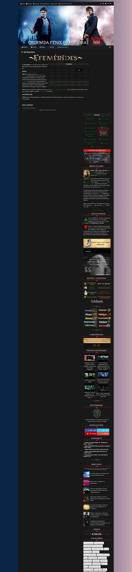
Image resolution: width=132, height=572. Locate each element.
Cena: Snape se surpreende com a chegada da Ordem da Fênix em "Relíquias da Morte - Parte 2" (103, 304)
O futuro (105, 81)
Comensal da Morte (88, 122)
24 (77, 77)
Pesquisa (36, 4)
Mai (74, 83)
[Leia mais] (106, 161)
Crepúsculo (96, 490)
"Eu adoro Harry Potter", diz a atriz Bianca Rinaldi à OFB (95, 394)
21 (66, 77)
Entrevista (104, 502)
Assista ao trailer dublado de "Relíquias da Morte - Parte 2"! (95, 381)
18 (77, 74)
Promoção (94, 529)
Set (66, 86)
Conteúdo (56, 552)
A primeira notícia (91, 62)
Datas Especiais (102, 496)
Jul (58, 86)
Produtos (94, 526)
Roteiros (100, 532)
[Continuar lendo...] (97, 149)
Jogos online (53, 4)
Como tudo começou (91, 57)
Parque (95, 523)
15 (66, 74)
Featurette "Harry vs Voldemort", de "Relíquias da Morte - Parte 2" (89, 333)
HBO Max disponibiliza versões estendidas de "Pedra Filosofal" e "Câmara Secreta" (99, 429)
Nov (74, 86)
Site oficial (94, 535)
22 (70, 77)
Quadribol (52, 77)
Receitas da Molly (63, 48)
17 (73, 74)
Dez (77, 86)
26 (62, 80)
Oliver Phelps (102, 520)
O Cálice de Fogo (88, 517)
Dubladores (104, 499)
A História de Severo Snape (89, 318)
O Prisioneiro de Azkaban (90, 520)
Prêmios (101, 529)
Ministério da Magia (42, 74)
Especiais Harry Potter (94, 505)
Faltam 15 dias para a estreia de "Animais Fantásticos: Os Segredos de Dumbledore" (99, 453)
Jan (58, 83)
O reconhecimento (91, 78)
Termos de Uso (94, 552)
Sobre (70, 552)
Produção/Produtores (103, 526)
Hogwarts (88, 120)
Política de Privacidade (65, 4)
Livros (34, 48)
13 (58, 74)
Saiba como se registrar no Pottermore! (97, 421)
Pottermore (87, 526)
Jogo (94, 514)
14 (62, 74)
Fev (62, 83)
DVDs (85, 496)
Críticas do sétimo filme (103, 493)
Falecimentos (98, 508)
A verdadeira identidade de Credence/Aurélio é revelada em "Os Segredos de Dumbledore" (100, 461)
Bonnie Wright (87, 490)
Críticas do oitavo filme (89, 493)
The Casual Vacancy (103, 535)
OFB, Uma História (98, 85)
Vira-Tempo (98, 541)
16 (70, 74)
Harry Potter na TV (93, 511)
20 (62, 77)
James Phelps (87, 514)
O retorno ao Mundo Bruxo (104, 62)
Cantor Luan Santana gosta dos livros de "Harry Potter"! (95, 390)
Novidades (104, 514)
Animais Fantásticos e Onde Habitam (93, 484)
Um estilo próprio (91, 66)
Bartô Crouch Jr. (102, 120)
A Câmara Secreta (88, 481)
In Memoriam (105, 78)
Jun (77, 83)
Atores (106, 487)
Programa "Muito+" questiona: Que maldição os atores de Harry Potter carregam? (90, 304)
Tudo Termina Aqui (88, 541)
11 (73, 71)
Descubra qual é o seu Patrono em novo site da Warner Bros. (99, 413)
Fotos (85, 511)
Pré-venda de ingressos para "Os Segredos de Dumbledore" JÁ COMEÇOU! (99, 445)
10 (70, 71)
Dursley (104, 144)
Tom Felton (87, 538)
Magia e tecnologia (104, 66)
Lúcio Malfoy (30, 87)
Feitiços (51, 48)
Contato (29, 4)
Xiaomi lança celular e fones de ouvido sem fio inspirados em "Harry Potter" (100, 437)
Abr (70, 83)
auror (92, 110)
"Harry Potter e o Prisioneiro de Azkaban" (31, 107)
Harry (93, 144)
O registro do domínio (91, 74)
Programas (87, 529)
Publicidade (87, 532)
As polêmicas (104, 70)
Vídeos (25, 48)
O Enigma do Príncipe (100, 517)
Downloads (96, 499)
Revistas (94, 532)
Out (70, 86)
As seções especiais (91, 70)
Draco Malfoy (43, 89)
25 (58, 80)
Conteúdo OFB (44, 4)
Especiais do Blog (88, 508)
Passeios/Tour (103, 523)
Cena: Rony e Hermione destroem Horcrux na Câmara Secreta (103, 318)
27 (66, 80)
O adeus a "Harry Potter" (91, 81)
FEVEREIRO (68, 65)
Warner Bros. (87, 543)
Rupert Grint (87, 535)
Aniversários (87, 487)
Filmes (43, 48)
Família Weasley (93, 145)
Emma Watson (96, 502)
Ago (62, 86)
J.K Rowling (102, 511)
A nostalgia (105, 74)
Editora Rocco (87, 502)
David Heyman (87, 499)
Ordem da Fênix (101, 114)
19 (58, 77)
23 (73, 77)
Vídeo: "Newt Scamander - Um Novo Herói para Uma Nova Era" (103, 332)
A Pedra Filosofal (99, 481)
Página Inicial (39, 552)
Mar (66, 83)
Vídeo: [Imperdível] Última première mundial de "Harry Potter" (96, 385)
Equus (85, 505)
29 (73, 80)
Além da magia (104, 57)
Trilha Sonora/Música (97, 538)
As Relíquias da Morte (97, 487)
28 (70, 80)
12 (77, 71)
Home (22, 4)
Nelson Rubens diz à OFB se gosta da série (95, 388)
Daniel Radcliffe (92, 496)
